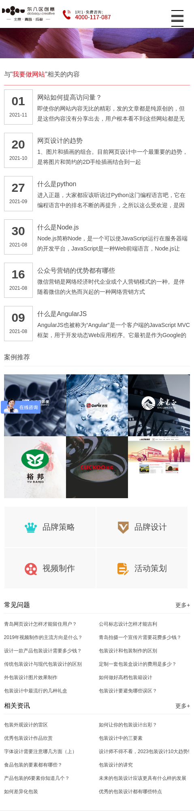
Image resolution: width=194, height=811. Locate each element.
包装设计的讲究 (116, 765)
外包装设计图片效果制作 (31, 677)
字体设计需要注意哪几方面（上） (40, 751)
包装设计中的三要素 (121, 738)
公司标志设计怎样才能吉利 (128, 624)
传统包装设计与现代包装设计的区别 (43, 664)
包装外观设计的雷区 (26, 725)
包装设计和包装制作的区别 (128, 651)
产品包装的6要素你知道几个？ (37, 778)
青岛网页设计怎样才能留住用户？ (40, 624)
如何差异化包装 (21, 791)
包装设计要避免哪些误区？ (128, 691)
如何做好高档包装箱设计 (125, 677)
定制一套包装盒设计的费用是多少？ (138, 664)
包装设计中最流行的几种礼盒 (35, 691)
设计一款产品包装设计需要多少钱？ (43, 651)
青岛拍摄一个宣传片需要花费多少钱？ (140, 637)
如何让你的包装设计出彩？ (128, 725)
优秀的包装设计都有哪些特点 (130, 791)
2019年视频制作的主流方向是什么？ (43, 637)
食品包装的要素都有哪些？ (33, 765)
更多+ (182, 605)
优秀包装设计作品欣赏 (28, 738)
